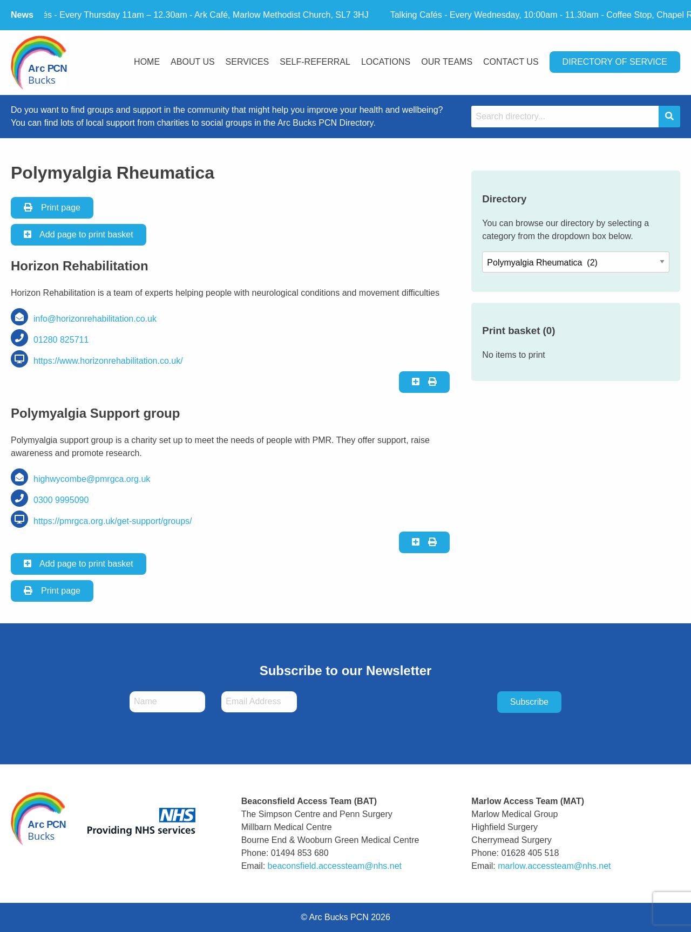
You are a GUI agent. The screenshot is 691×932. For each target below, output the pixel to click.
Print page (52, 207)
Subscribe (529, 701)
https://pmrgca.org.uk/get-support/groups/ (112, 521)
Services (247, 61)
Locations (385, 61)
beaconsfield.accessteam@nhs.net (335, 865)
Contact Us (511, 61)
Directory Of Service (615, 61)
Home (147, 61)
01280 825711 (61, 339)
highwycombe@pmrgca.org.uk (91, 479)
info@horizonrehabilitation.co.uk (95, 318)
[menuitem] (146, 63)
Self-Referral (315, 61)
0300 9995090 (61, 500)
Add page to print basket (78, 234)
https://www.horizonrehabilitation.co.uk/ (108, 360)
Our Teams (446, 61)
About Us (193, 61)
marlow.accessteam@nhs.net (554, 865)
